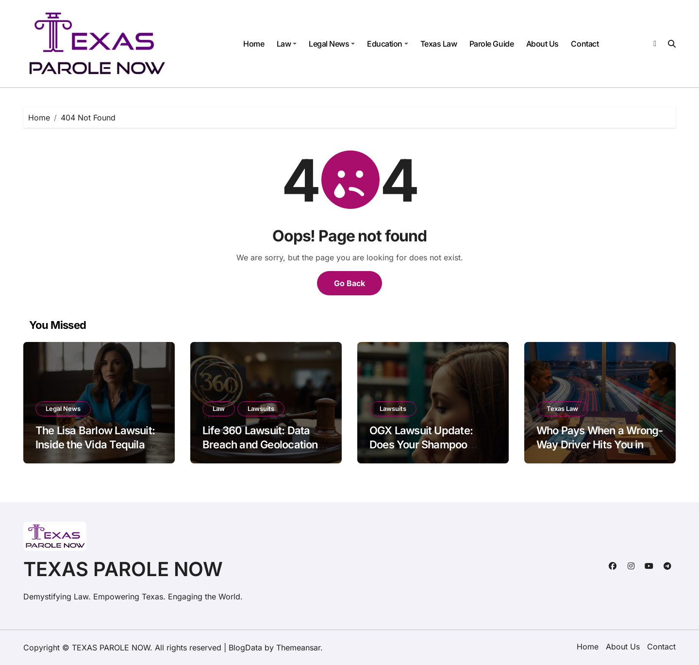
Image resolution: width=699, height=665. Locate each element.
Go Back (349, 283)
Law (287, 44)
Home (253, 44)
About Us (542, 44)
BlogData (245, 647)
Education (387, 44)
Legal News (332, 44)
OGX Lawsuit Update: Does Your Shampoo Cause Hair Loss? (421, 444)
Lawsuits (261, 408)
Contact (585, 44)
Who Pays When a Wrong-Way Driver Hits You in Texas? (599, 444)
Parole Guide (491, 44)
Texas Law (438, 44)
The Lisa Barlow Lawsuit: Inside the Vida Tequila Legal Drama (95, 444)
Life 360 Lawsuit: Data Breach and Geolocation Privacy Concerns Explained (260, 451)
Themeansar (298, 647)
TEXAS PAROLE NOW (123, 569)
